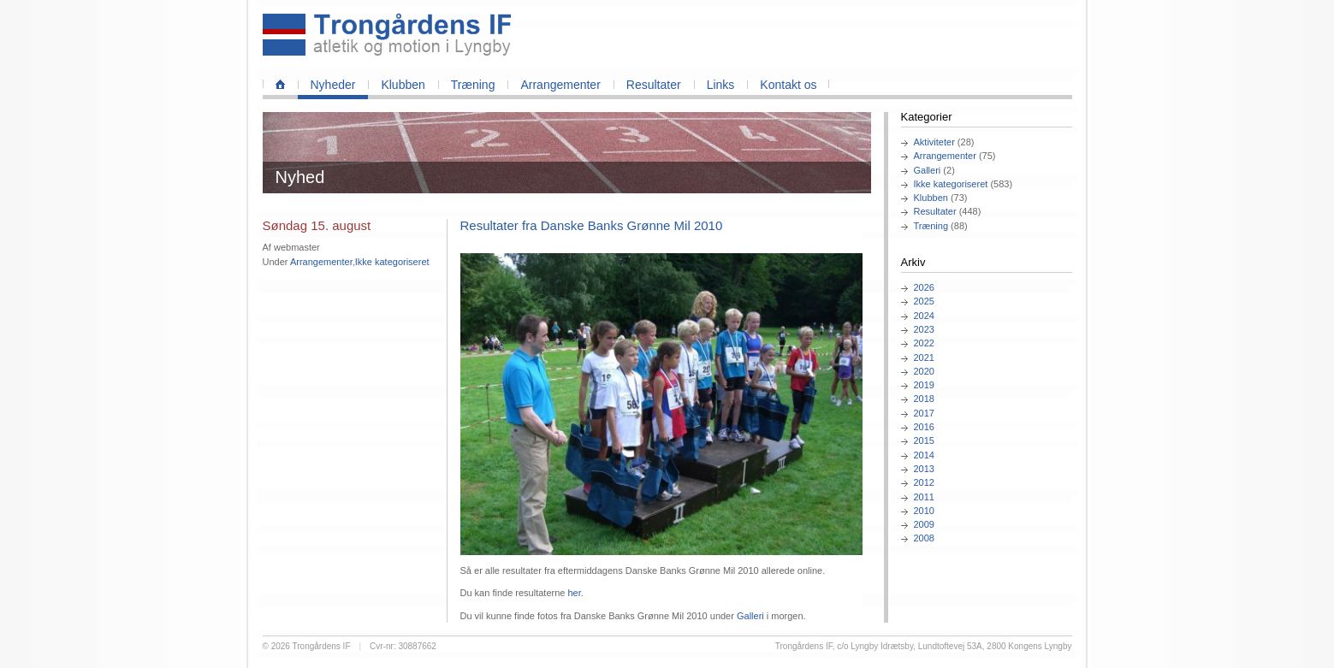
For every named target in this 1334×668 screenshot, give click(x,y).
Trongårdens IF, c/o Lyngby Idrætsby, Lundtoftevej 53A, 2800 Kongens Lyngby (923, 646)
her (573, 593)
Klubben (402, 85)
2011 (924, 497)
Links (721, 85)
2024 (924, 315)
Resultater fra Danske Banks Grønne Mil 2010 (591, 225)
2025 (924, 301)
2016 (924, 427)
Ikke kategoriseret (951, 184)
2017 (924, 413)
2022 (924, 343)
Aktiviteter (934, 142)
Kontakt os (788, 85)
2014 (924, 455)
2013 (924, 469)
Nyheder (333, 85)
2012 (924, 482)
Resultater (653, 85)
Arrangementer (560, 85)
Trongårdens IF (322, 646)
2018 (924, 398)
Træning (473, 85)
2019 (924, 385)
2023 (924, 329)
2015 (924, 440)
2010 (924, 510)
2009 (924, 524)
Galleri (927, 170)
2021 (924, 357)
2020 (924, 371)
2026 (924, 287)
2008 (924, 538)
